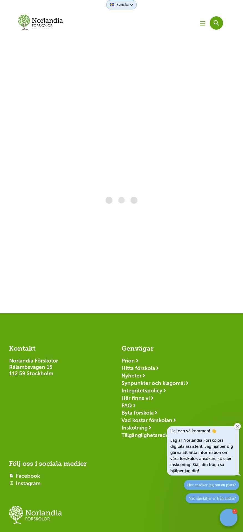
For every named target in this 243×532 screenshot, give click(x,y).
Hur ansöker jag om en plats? (211, 485)
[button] (121, 4)
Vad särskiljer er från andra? (212, 498)
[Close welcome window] (237, 426)
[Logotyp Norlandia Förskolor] (35, 517)
